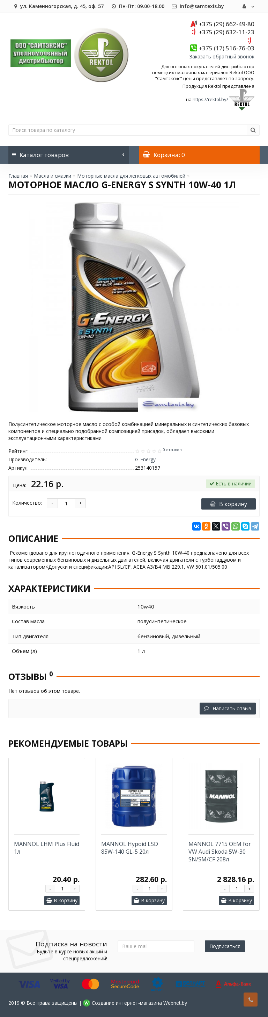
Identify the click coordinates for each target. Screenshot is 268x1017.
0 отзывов (172, 449)
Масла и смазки (52, 175)
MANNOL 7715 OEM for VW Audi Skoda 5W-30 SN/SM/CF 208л (219, 851)
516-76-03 (226, 48)
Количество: (27, 502)
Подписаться (224, 946)
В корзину (228, 504)
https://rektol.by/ (210, 99)
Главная (18, 175)
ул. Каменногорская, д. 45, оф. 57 (58, 6)
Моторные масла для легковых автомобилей (131, 175)
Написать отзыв (227, 708)
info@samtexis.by (197, 6)
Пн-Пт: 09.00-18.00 (137, 6)
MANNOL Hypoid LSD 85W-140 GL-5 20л (129, 847)
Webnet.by (175, 1003)
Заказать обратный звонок (221, 56)
